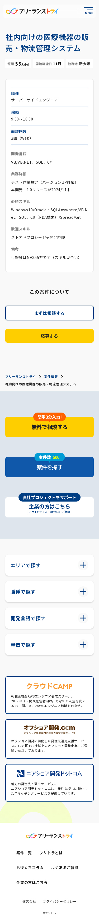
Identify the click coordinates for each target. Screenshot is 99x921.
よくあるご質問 (65, 867)
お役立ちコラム (30, 867)
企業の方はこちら (32, 882)
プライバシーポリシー (60, 901)
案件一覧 (24, 852)
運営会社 (29, 901)
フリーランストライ (20, 376)
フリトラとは (51, 852)
